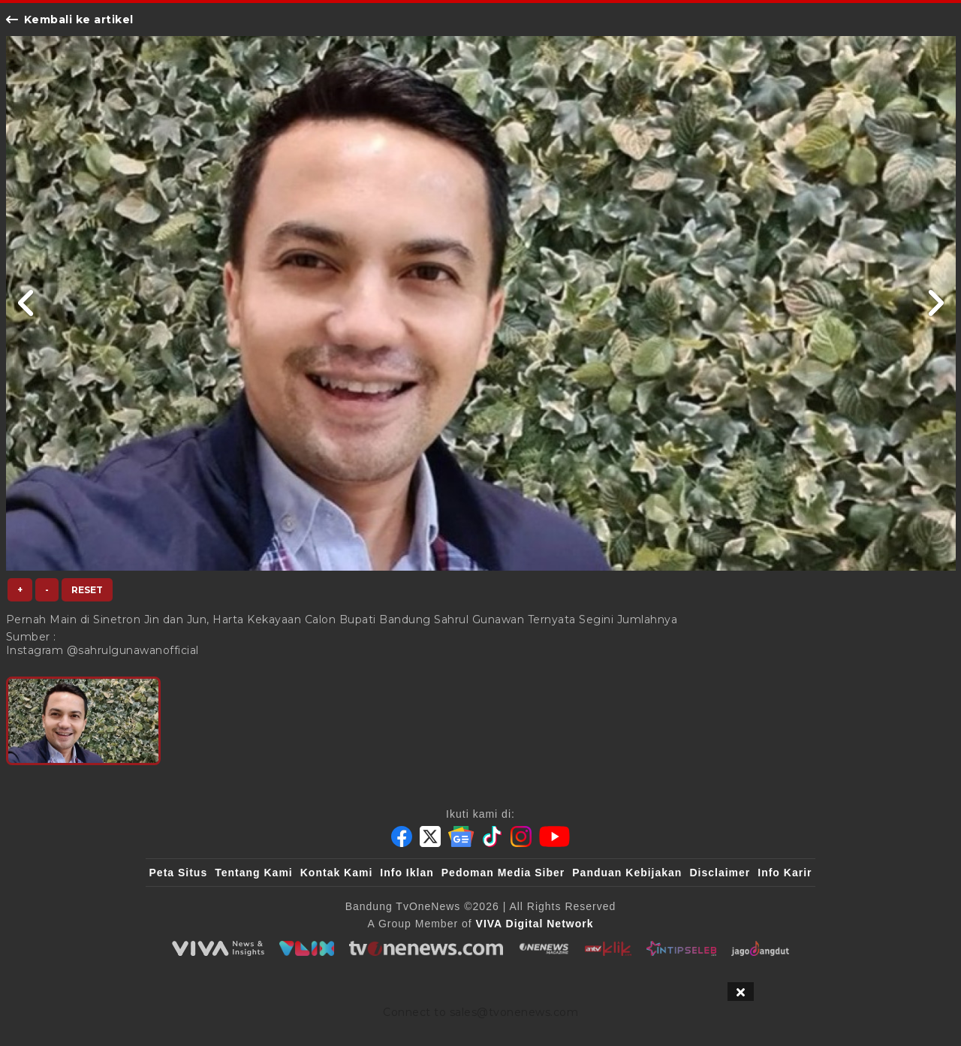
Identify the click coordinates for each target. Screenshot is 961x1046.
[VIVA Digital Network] (535, 924)
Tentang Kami (254, 873)
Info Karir (785, 873)
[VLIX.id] (307, 948)
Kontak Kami (336, 873)
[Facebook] (401, 836)
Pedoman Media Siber (503, 873)
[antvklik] (608, 948)
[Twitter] (430, 836)
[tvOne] (426, 948)
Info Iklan (406, 873)
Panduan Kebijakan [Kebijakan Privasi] (627, 873)
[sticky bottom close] (741, 991)
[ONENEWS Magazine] (544, 948)
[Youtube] (554, 836)
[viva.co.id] (218, 948)
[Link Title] (26, 303)
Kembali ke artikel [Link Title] (70, 19)
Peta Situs (178, 873)
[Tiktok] (492, 836)
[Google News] (461, 836)
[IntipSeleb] (681, 948)
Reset (87, 589)
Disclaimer (719, 873)
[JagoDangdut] (760, 948)
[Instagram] (521, 836)
